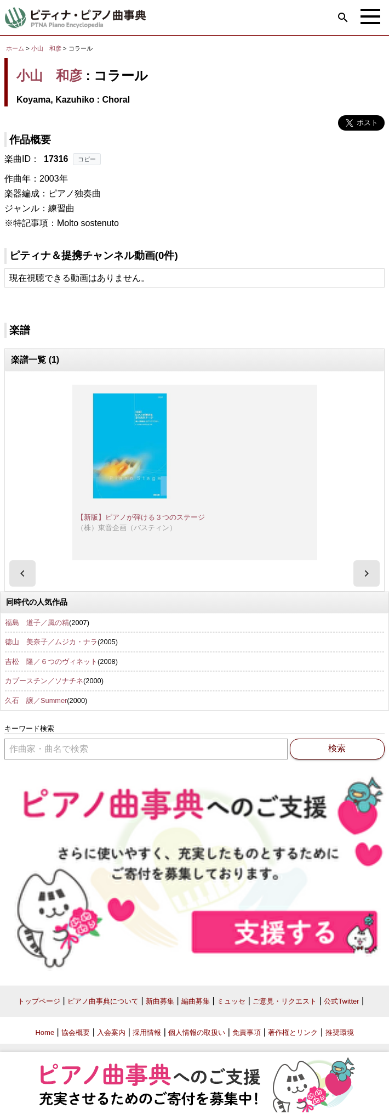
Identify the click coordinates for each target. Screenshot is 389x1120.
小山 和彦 (46, 48)
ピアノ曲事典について (103, 1001)
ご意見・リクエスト (285, 1001)
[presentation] (22, 573)
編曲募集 (195, 1001)
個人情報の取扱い (196, 1032)
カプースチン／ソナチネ (44, 681)
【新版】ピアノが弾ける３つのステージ (141, 517)
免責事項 (246, 1032)
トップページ (39, 1001)
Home (44, 1032)
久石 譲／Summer (36, 700)
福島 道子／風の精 (37, 622)
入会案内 (111, 1032)
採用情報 (147, 1032)
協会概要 (75, 1032)
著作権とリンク (293, 1032)
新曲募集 (160, 1001)
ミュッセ (231, 1001)
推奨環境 (339, 1032)
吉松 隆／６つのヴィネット (51, 661)
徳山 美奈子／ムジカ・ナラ (51, 642)
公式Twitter (341, 1001)
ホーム (15, 48)
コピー (87, 159)
